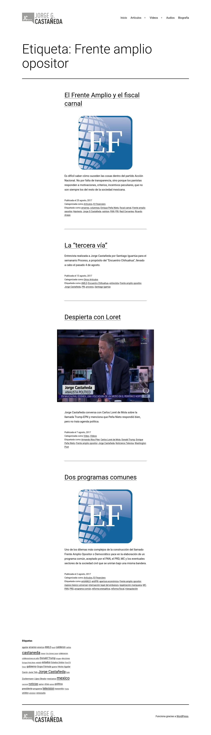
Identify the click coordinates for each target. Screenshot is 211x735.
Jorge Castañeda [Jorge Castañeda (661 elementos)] (52, 672)
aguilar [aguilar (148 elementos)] (25, 647)
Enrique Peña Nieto (110, 208)
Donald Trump (128, 439)
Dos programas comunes (100, 477)
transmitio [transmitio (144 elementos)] (59, 688)
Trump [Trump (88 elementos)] (66, 689)
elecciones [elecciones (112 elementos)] (66, 658)
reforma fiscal (117, 588)
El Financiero (99, 204)
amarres (85, 208)
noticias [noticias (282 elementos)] (33, 683)
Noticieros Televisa (125, 443)
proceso (90, 287)
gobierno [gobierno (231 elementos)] (31, 666)
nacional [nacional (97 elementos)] (25, 684)
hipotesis (77, 211)
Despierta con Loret (92, 317)
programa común (83, 588)
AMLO (84, 283)
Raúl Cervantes (127, 211)
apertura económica (109, 581)
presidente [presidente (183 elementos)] (27, 688)
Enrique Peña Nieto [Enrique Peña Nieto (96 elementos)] (29, 663)
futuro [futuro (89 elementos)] (24, 667)
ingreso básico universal (76, 585)
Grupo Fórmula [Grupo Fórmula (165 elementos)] (44, 666)
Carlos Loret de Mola (111, 439)
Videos (154, 17)
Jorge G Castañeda (92, 211)
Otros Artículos (91, 279)
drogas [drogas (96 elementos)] (58, 658)
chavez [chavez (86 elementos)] (43, 653)
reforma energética (101, 588)
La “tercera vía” (85, 245)
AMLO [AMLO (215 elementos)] (48, 647)
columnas (95, 208)
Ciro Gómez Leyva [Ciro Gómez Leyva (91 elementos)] (52, 653)
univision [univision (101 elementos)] (32, 693)
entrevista (114, 283)
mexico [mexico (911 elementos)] (63, 678)
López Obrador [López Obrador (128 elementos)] (40, 679)
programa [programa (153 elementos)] (37, 688)
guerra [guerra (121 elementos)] (54, 667)
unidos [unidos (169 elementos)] (25, 693)
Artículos (136, 17)
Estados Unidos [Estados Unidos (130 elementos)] (57, 662)
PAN (112, 211)
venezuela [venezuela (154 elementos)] (40, 693)
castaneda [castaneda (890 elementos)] (31, 652)
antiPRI (95, 581)
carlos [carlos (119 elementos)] (68, 647)
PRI (117, 211)
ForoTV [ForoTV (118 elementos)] (68, 663)
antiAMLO (86, 581)
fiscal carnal (125, 208)
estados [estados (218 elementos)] (46, 662)
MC (144, 585)
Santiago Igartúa (102, 287)
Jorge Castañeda (72, 287)
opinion (105, 211)
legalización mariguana (131, 585)
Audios (170, 17)
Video (86, 436)
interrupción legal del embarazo (104, 585)
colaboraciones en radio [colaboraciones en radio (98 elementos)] (30, 658)
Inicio (124, 17)
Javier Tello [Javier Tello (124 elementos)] (33, 672)
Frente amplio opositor (130, 283)
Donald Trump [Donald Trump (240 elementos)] (48, 658)
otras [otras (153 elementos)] (46, 684)
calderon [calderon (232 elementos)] (61, 647)
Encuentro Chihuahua (98, 283)
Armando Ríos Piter (90, 439)
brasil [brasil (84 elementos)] (53, 647)
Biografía (183, 17)
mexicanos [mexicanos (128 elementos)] (51, 679)
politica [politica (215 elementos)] (59, 683)
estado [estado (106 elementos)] (38, 663)
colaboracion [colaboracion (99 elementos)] (63, 653)
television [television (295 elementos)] (48, 688)
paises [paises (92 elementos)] (52, 684)
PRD (72, 588)
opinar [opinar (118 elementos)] (41, 684)
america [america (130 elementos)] (40, 647)
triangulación (131, 588)
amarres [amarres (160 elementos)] (33, 647)
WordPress (182, 716)
